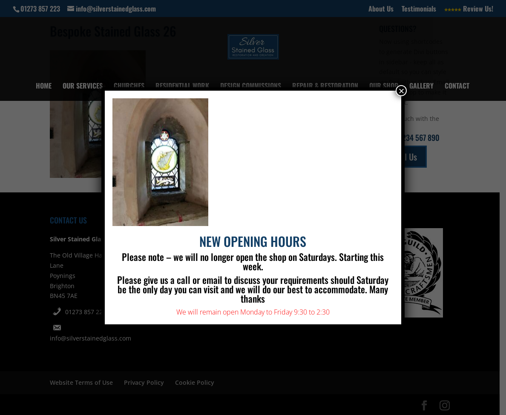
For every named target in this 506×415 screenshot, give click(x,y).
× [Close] (401, 90)
